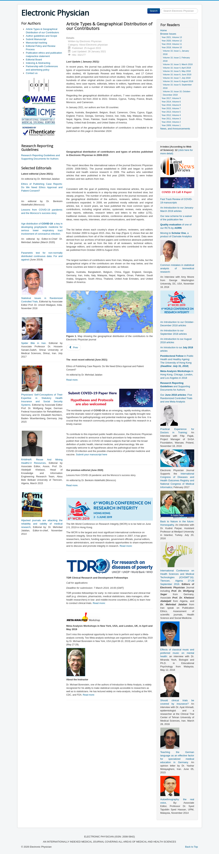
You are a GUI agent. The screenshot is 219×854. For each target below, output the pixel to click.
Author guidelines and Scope (41, 35)
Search (154, 10)
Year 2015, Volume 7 (171, 108)
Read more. (72, 380)
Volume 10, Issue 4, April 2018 (177, 68)
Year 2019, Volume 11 (172, 44)
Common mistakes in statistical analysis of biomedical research (177, 268)
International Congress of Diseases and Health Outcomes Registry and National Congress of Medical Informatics (177, 480)
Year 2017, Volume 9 (171, 98)
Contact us (32, 73)
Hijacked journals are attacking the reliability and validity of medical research (42, 524)
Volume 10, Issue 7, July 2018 (177, 78)
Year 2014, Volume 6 (171, 101)
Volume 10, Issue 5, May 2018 (177, 71)
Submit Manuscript (36, 39)
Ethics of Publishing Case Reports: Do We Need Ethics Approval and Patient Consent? (42, 187)
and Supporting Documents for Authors (175, 386)
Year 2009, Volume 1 (171, 125)
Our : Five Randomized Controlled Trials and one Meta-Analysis (176, 398)
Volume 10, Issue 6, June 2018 (177, 74)
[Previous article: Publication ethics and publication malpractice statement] (73, 347)
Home (163, 30)
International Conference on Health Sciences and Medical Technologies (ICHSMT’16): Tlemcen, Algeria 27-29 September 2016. (177, 577)
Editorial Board (34, 59)
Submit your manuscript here (91, 454)
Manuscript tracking (36, 42)
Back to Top (191, 846)
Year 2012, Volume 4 (171, 115)
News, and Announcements (175, 128)
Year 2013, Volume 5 (171, 112)
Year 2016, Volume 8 (171, 105)
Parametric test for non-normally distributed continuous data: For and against (42, 256)
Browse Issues (168, 33)
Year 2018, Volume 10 (172, 47)
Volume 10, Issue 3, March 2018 (178, 64)
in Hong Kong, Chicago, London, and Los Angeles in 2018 (176, 374)
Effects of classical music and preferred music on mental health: (177, 653)
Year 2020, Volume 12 (172, 41)
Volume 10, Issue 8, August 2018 (178, 81)
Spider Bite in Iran (33, 343)
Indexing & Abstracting (38, 63)
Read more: (126, 545)
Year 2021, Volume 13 (172, 37)
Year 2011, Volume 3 (171, 118)
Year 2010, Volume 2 (171, 122)
